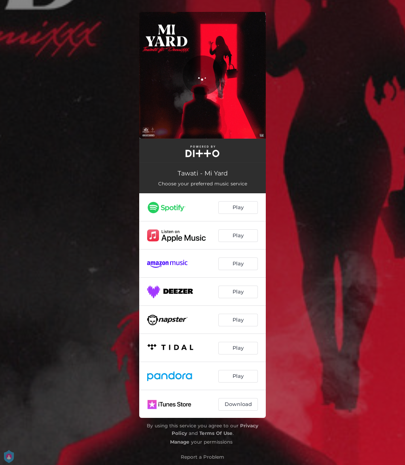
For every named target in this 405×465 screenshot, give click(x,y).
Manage (179, 442)
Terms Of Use (216, 433)
